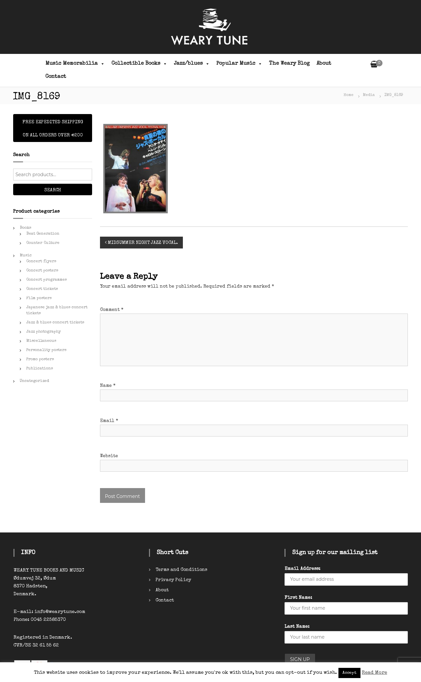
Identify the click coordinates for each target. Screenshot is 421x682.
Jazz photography (43, 332)
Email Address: (302, 569)
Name (107, 386)
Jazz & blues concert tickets (55, 323)
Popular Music (239, 63)
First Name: (298, 598)
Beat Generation (43, 234)
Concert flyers (41, 262)
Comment (111, 310)
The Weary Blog (289, 63)
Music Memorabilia (75, 63)
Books (25, 228)
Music (26, 256)
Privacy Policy (173, 580)
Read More (374, 672)
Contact (55, 77)
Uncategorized (34, 381)
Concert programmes (46, 280)
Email (109, 421)
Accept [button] (349, 673)
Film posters (39, 298)
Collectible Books (139, 63)
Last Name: (297, 626)
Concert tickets (42, 289)
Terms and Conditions (181, 570)
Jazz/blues (192, 63)
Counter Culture (43, 243)
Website (109, 456)
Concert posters (42, 271)
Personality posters (46, 350)
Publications (39, 369)
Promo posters (40, 360)
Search (52, 190)
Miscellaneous (41, 341)
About (323, 63)
